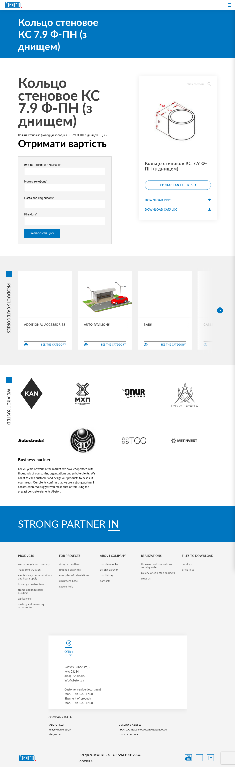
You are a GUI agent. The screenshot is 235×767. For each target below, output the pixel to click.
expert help (66, 586)
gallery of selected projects (158, 572)
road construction (29, 569)
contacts (105, 580)
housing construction (31, 584)
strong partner (109, 569)
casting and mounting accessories (31, 606)
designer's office (69, 564)
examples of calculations (74, 575)
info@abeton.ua (74, 680)
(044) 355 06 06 (75, 676)
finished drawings (70, 569)
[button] (220, 310)
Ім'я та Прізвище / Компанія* (64, 169)
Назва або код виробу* (64, 202)
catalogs (187, 564)
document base (68, 580)
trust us (146, 578)
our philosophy (109, 564)
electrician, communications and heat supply (35, 577)
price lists (188, 569)
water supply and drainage (34, 564)
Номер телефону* (64, 186)
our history (107, 575)
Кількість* (64, 219)
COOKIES (86, 761)
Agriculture (25, 598)
